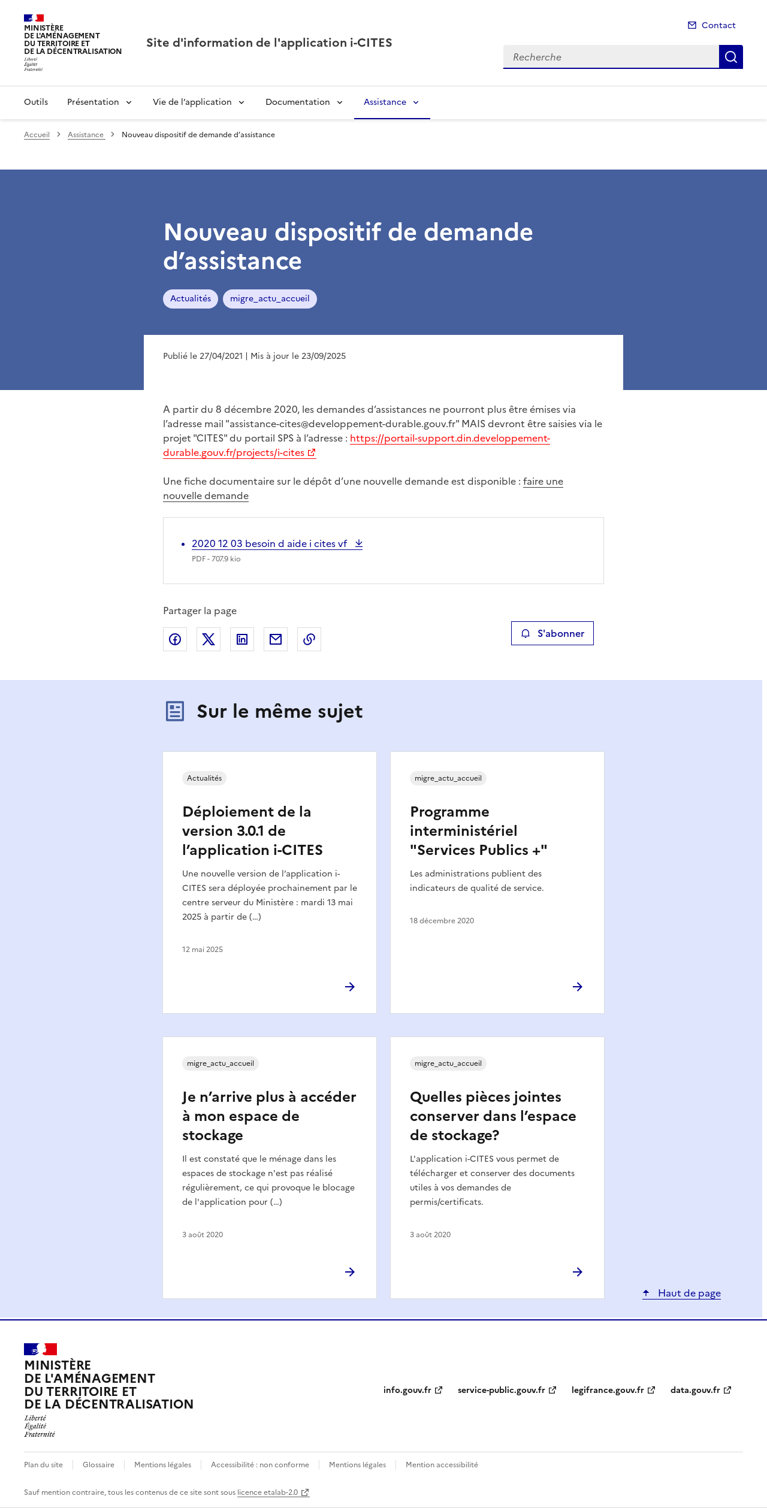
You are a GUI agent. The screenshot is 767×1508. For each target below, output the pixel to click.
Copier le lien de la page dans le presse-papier (309, 639)
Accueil (37, 134)
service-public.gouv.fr (501, 1390)
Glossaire (98, 1464)
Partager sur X (209, 639)
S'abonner (552, 633)
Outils (36, 102)
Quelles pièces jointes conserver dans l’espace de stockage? (493, 1116)
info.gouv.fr (407, 1390)
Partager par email (276, 639)
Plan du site (43, 1464)
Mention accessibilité (442, 1464)
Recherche (731, 57)
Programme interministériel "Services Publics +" (479, 831)
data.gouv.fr (695, 1390)
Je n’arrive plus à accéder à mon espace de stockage (269, 1116)
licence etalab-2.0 (267, 1492)
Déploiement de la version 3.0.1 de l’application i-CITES (252, 831)
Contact (719, 25)
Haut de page (688, 1293)
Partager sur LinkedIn (242, 639)
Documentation (297, 102)
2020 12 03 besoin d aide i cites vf (270, 543)
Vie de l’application (192, 102)
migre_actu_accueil (270, 298)
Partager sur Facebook (175, 639)
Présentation (93, 102)
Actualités (190, 298)
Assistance (385, 102)
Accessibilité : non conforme (260, 1464)
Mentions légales (162, 1464)
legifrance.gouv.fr (608, 1390)
